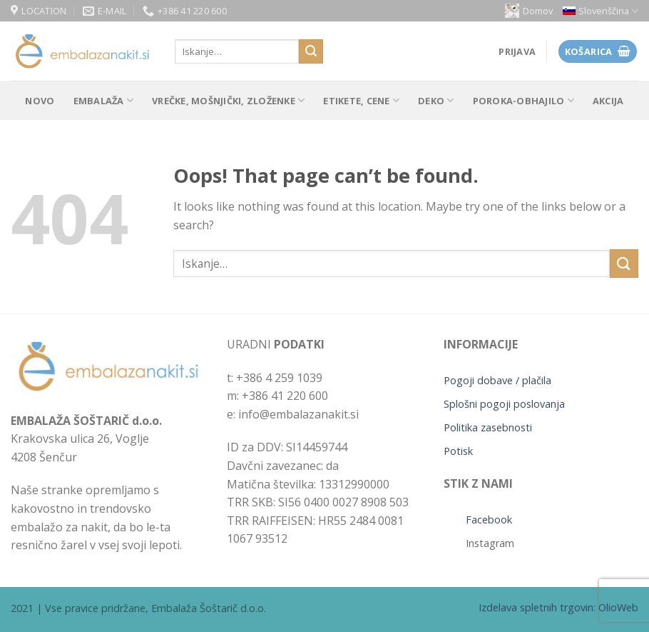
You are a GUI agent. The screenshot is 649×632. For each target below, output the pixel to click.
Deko (436, 100)
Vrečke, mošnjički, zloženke (228, 100)
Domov (529, 11)
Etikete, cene (361, 100)
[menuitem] (600, 11)
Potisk (458, 451)
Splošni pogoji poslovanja (504, 404)
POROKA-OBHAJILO (523, 100)
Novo (39, 100)
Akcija (608, 100)
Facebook (489, 519)
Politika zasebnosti (488, 427)
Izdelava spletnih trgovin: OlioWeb (558, 607)
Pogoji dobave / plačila (497, 380)
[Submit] (311, 51)
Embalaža (103, 100)
